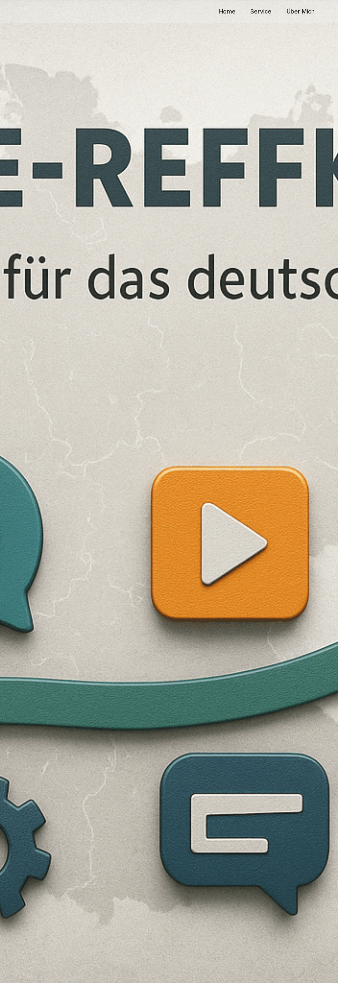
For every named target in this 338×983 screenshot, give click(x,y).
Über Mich (301, 11)
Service (260, 11)
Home (227, 11)
